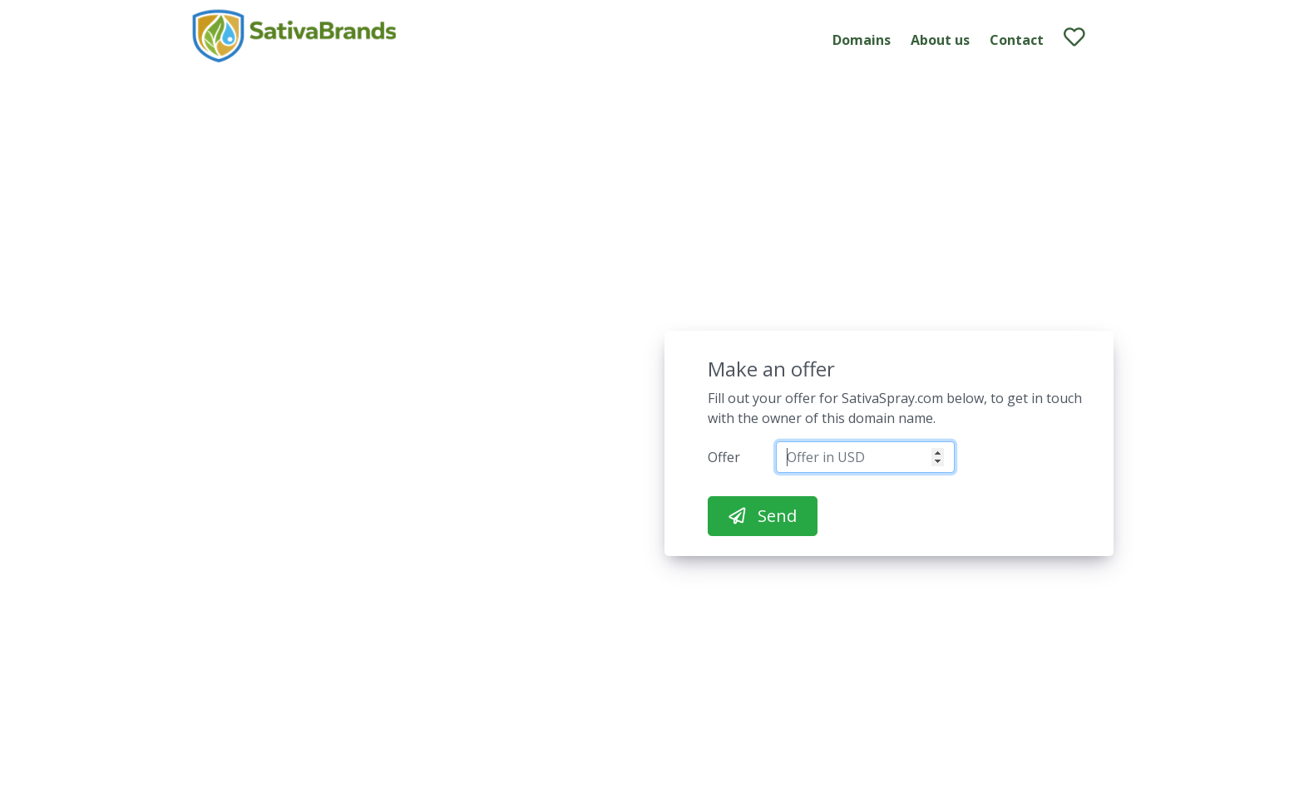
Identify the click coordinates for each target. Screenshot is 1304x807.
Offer (724, 457)
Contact (1017, 40)
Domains (861, 40)
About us (940, 40)
